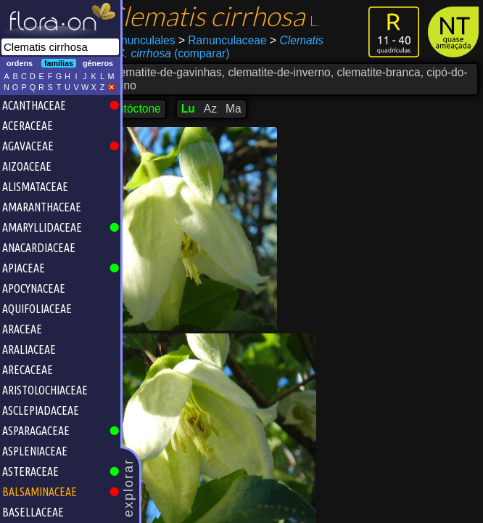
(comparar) (189, 53)
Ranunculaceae (243, 40)
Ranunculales (162, 40)
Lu (209, 108)
